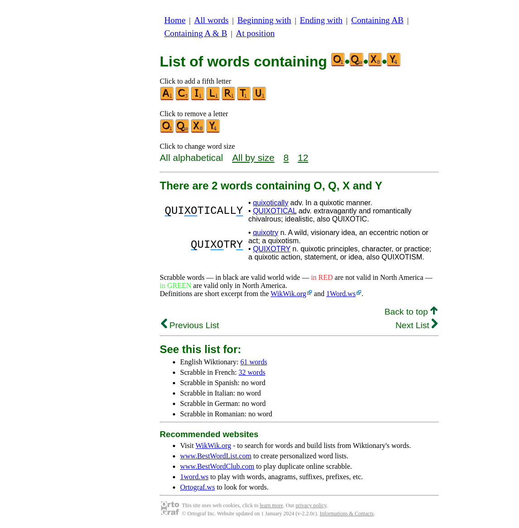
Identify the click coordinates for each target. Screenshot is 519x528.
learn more (271, 505)
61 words (253, 362)
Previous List (190, 325)
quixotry (265, 232)
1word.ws (194, 477)
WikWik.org (288, 293)
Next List (416, 325)
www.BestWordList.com (216, 456)
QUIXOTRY (271, 249)
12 (303, 157)
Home (175, 20)
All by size (253, 157)
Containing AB (377, 20)
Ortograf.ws (197, 487)
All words (211, 20)
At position (255, 33)
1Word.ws (341, 293)
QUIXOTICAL (274, 211)
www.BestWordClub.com (217, 466)
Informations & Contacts (347, 513)
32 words (251, 372)
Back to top (411, 311)
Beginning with (264, 20)
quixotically (270, 203)
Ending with (321, 20)
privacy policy (310, 505)
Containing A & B (195, 33)
